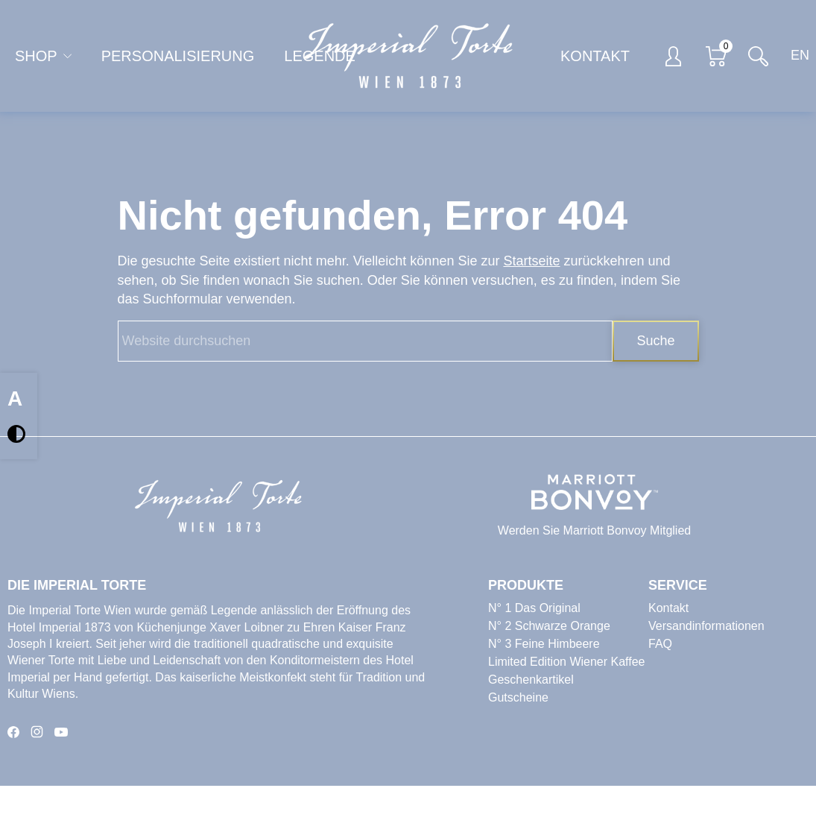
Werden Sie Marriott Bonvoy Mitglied (594, 530)
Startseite (531, 260)
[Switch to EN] (796, 56)
